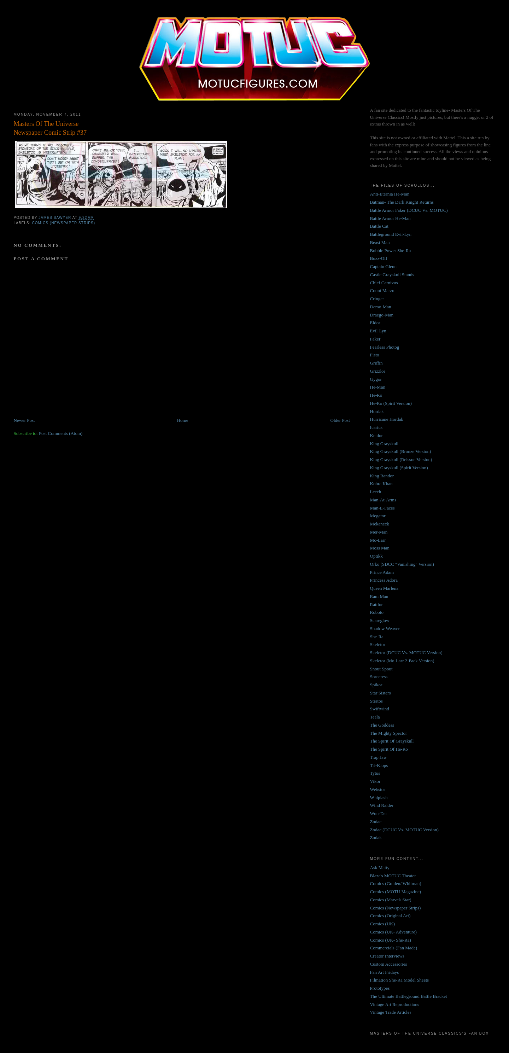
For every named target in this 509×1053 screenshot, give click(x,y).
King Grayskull (384, 443)
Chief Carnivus (384, 282)
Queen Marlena (384, 588)
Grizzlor (377, 371)
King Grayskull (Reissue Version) (401, 459)
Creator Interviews (387, 956)
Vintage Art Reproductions (394, 1004)
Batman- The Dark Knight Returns (402, 202)
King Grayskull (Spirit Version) (399, 467)
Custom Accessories (388, 964)
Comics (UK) (382, 923)
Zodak (376, 837)
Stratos (376, 701)
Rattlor (376, 604)
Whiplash (379, 797)
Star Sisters (380, 693)
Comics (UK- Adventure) (393, 932)
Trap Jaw (378, 757)
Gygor (376, 379)
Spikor (376, 684)
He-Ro (376, 395)
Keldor (376, 435)
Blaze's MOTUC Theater (393, 875)
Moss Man (380, 548)
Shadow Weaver (385, 628)
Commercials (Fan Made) (393, 947)
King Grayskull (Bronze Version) (400, 451)
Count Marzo (382, 290)
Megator (378, 515)
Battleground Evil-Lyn (390, 234)
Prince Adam (382, 572)
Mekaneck (379, 523)
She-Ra (377, 636)
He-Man (377, 387)
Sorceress (379, 676)
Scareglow (380, 620)
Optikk (376, 556)
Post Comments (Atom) (61, 433)
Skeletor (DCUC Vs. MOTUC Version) (406, 652)
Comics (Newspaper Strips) (63, 223)
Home (182, 420)
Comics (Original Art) (390, 915)
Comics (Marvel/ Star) (390, 899)
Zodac (375, 821)
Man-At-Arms (383, 499)
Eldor (375, 322)
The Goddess (382, 725)
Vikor (375, 781)
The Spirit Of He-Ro (389, 749)
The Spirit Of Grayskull (392, 741)
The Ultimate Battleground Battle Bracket (408, 996)
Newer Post (24, 420)
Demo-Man (380, 306)
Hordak (377, 411)
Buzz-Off (378, 258)
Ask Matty (380, 867)
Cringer (377, 298)
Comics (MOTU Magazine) (395, 891)
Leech (375, 491)
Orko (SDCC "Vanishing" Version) (402, 564)
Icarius (376, 427)
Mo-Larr (378, 540)
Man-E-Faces (382, 508)
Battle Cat (379, 226)
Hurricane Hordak (386, 419)
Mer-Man (379, 532)
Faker (375, 339)
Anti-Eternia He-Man (390, 194)
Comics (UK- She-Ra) (390, 940)
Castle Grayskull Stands (392, 274)
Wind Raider (381, 805)
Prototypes (380, 988)
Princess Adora (384, 580)
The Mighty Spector (388, 733)
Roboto (377, 612)
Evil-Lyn (378, 330)
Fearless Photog (384, 347)
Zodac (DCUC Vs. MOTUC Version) (404, 829)
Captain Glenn (383, 266)
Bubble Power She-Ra (390, 250)
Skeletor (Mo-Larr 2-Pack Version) (402, 660)
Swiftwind (379, 708)
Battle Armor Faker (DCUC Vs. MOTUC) (409, 210)
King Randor (382, 475)
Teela (375, 717)
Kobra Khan (381, 483)
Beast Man (380, 242)
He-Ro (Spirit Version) (391, 403)
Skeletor (377, 644)
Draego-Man (381, 315)
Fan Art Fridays (384, 972)
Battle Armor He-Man (390, 218)
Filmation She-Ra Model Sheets (399, 980)
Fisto (374, 354)
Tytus (375, 773)
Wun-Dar (378, 813)
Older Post (340, 420)
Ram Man (379, 596)
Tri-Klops (379, 765)
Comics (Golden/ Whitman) (395, 883)
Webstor (377, 789)
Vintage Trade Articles (390, 1012)
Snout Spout (381, 668)
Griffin (376, 363)
